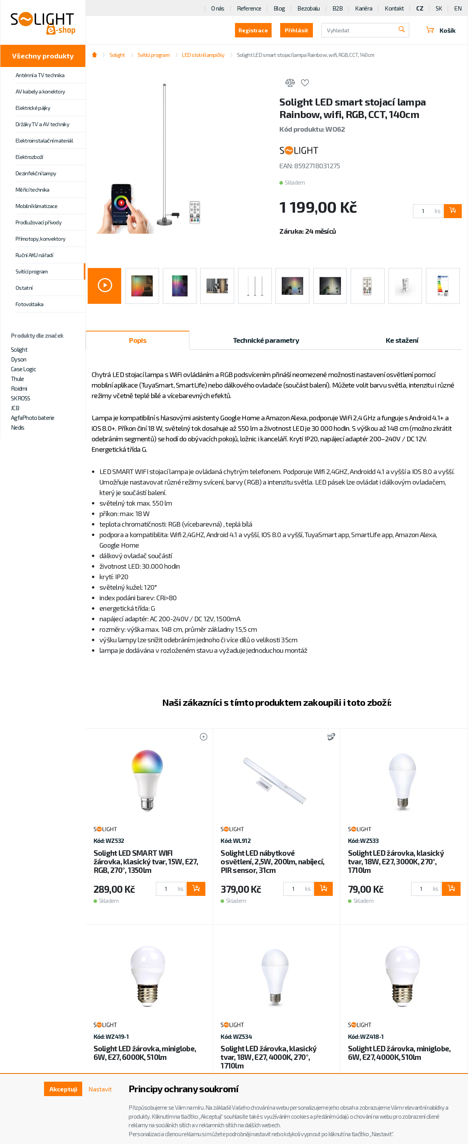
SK (439, 8)
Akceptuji (63, 1089)
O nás (217, 8)
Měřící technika (32, 189)
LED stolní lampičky (203, 54)
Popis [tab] (137, 340)
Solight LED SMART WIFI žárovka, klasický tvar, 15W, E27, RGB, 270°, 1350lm (146, 861)
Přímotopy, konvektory (40, 238)
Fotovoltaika (30, 304)
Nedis (17, 427)
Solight (19, 349)
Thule (17, 378)
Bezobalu (308, 8)
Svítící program (32, 271)
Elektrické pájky (33, 107)
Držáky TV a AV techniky (42, 124)
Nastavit (100, 1089)
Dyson (18, 359)
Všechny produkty (43, 55)
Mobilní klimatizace (37, 206)
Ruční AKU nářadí (34, 255)
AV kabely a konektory (40, 91)
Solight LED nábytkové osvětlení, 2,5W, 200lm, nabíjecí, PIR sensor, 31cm (272, 861)
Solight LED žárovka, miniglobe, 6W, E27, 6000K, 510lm (145, 1052)
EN (457, 8)
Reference (249, 8)
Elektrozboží (29, 156)
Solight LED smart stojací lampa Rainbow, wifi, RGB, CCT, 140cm (305, 54)
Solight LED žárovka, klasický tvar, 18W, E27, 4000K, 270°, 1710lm (268, 1057)
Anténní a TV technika (40, 75)
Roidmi (19, 388)
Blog (279, 8)
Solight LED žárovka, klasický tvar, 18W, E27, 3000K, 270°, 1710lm (396, 861)
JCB (15, 407)
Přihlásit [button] (295, 30)
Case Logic (23, 368)
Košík (440, 30)
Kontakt (394, 8)
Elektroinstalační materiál (44, 140)
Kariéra (363, 8)
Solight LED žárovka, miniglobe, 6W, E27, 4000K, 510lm (399, 1052)
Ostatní (24, 287)
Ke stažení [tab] (402, 340)
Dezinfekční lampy (36, 173)
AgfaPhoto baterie (33, 417)
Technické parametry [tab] (266, 340)
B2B (337, 8)
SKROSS (20, 398)
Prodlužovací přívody (38, 222)
